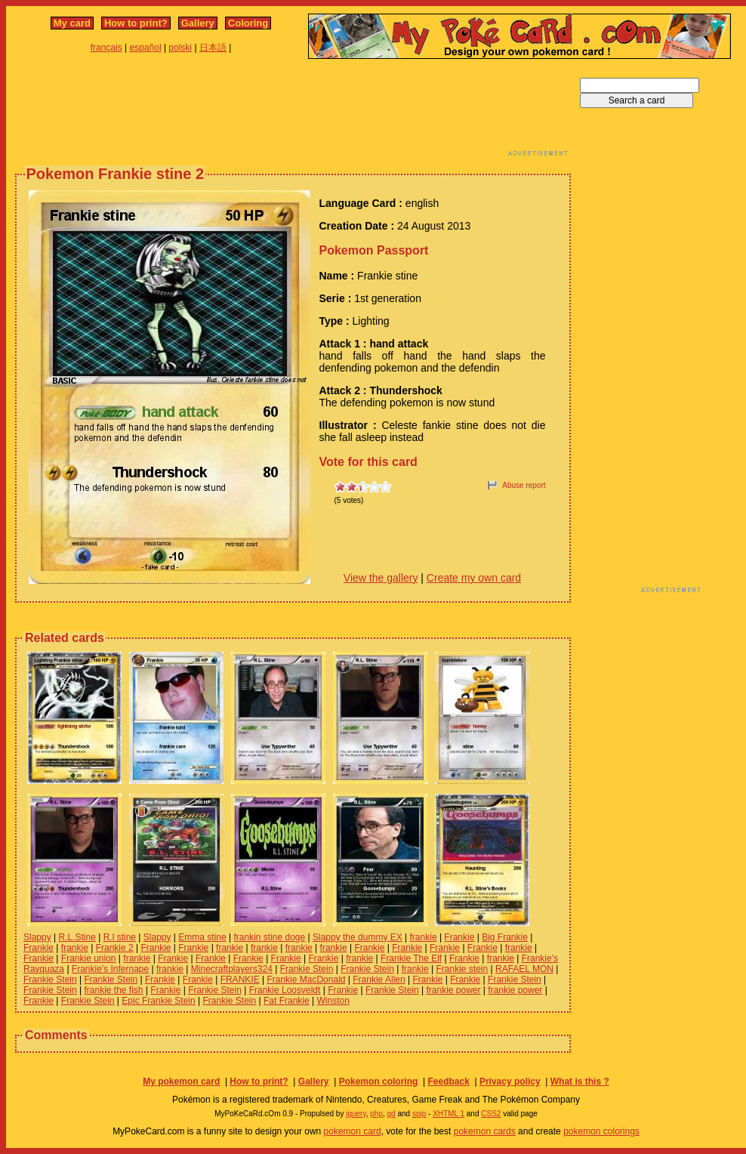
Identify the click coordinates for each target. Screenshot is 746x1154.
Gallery (197, 23)
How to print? (136, 23)
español (146, 47)
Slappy (37, 937)
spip (419, 1113)
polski (180, 47)
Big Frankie (505, 937)
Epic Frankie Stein (158, 1000)
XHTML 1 (448, 1113)
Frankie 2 (115, 948)
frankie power (453, 990)
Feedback (448, 1081)
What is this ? (579, 1081)
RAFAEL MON (524, 969)
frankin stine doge (269, 937)
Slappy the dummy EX (357, 937)
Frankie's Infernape (110, 969)
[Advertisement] (293, 112)
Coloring (248, 23)
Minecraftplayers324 (232, 969)
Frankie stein (462, 969)
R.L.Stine (77, 937)
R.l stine (119, 937)
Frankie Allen (379, 979)
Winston (332, 1000)
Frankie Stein (307, 969)
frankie (423, 937)
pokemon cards (485, 1131)
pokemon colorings (601, 1131)
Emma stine (202, 937)
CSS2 (491, 1113)
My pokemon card (181, 1081)
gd (391, 1113)
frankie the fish (114, 990)
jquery (356, 1113)
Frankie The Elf (411, 958)
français (106, 47)
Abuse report (523, 485)
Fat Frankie (287, 1000)
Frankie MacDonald (306, 979)
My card (72, 23)
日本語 (213, 47)
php (376, 1113)
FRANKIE (240, 979)
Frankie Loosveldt (285, 990)
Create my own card (474, 578)
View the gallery (381, 578)
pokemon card (352, 1131)
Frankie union (88, 958)
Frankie (459, 937)
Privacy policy (510, 1081)
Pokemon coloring (378, 1081)
